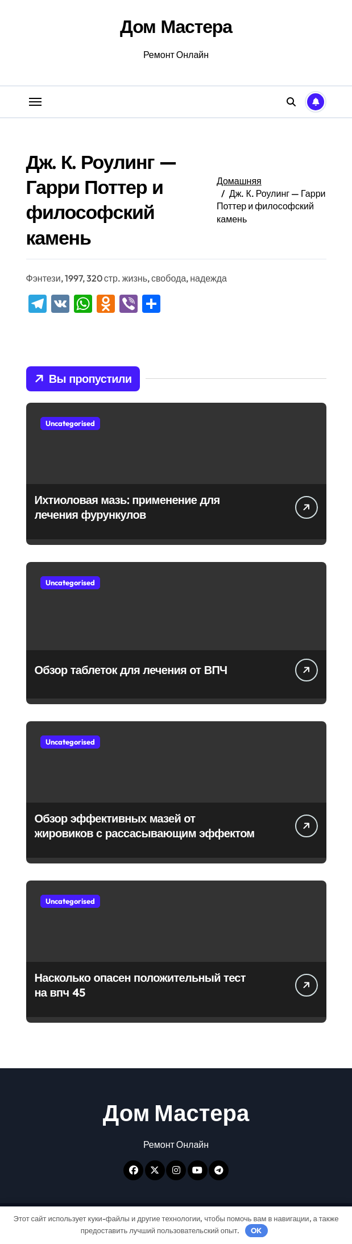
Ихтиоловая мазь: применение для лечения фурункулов (127, 507)
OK (256, 1230)
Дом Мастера (176, 26)
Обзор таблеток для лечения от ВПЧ (131, 670)
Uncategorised (70, 423)
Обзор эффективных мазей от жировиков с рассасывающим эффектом (145, 825)
